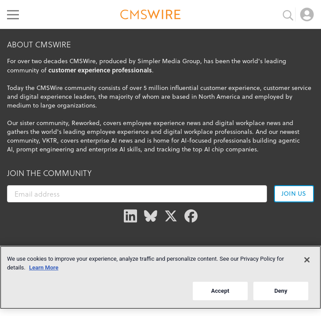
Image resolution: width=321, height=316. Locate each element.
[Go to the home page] (151, 16)
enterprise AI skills (115, 149)
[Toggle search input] (288, 14)
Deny (281, 290)
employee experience (118, 131)
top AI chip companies (225, 149)
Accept (220, 290)
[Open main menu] (13, 14)
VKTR (49, 140)
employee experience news (162, 122)
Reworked (86, 122)
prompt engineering (45, 149)
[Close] (307, 259)
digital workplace (188, 131)
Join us (293, 193)
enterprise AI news (106, 140)
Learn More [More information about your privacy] (43, 267)
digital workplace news (248, 122)
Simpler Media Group (168, 61)
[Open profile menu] (307, 14)
